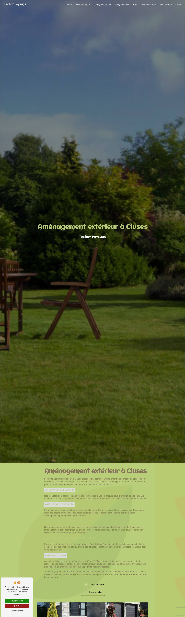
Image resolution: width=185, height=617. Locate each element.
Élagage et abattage (122, 5)
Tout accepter (17, 601)
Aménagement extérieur (102, 5)
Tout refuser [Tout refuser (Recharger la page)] (16, 606)
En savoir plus (93, 592)
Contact (178, 5)
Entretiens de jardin (83, 5)
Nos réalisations (166, 5)
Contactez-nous (94, 584)
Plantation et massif (149, 5)
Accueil (69, 5)
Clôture (135, 5)
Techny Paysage (15, 4)
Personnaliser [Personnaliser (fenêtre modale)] (17, 611)
